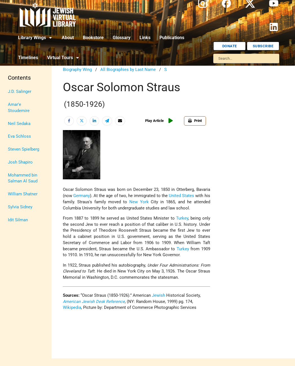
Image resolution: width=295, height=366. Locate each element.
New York (139, 202)
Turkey (182, 218)
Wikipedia (72, 307)
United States (181, 195)
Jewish (158, 295)
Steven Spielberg (23, 149)
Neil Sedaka (19, 123)
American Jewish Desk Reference (94, 301)
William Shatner (22, 194)
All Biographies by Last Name (128, 69)
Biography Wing (77, 69)
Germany (81, 195)
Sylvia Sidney (20, 207)
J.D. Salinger (19, 91)
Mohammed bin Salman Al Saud (22, 178)
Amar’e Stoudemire (19, 107)
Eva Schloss (19, 136)
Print (195, 121)
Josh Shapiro (20, 162)
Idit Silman (18, 220)
